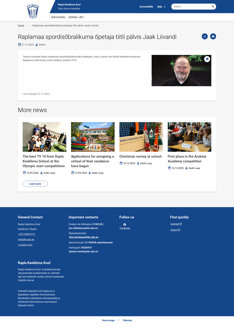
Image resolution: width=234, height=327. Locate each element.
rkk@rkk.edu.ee (26, 239)
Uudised (174, 224)
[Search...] (213, 6)
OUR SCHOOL (58, 17)
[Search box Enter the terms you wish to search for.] (193, 7)
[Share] (205, 36)
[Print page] (213, 36)
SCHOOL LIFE (76, 17)
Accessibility (146, 6)
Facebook (125, 226)
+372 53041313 (26, 234)
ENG (161, 7)
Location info (25, 244)
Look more (35, 183)
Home (21, 25)
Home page (108, 320)
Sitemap (127, 320)
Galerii (173, 230)
